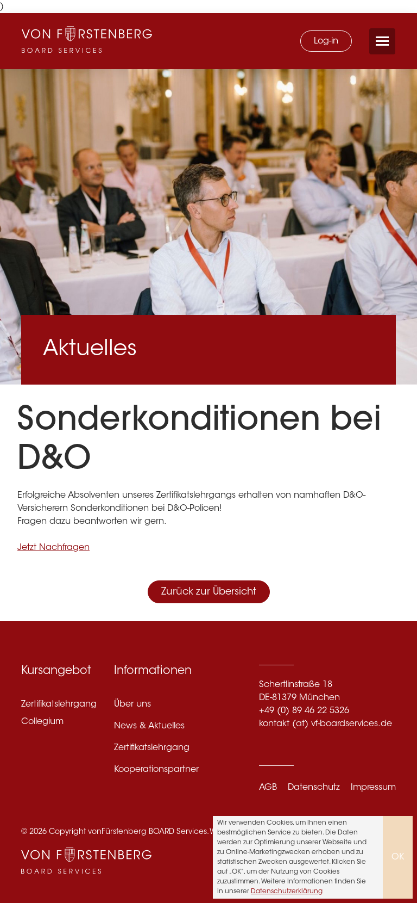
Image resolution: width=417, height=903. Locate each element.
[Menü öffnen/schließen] (382, 41)
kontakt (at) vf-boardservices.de (325, 724)
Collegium (42, 722)
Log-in (326, 41)
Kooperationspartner (156, 769)
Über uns (132, 704)
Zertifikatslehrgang (59, 704)
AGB (268, 787)
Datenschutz (314, 787)
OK (397, 857)
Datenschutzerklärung (287, 891)
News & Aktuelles (149, 726)
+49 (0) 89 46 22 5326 (304, 711)
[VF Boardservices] (87, 41)
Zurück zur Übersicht (208, 592)
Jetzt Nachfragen (53, 547)
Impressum (373, 787)
